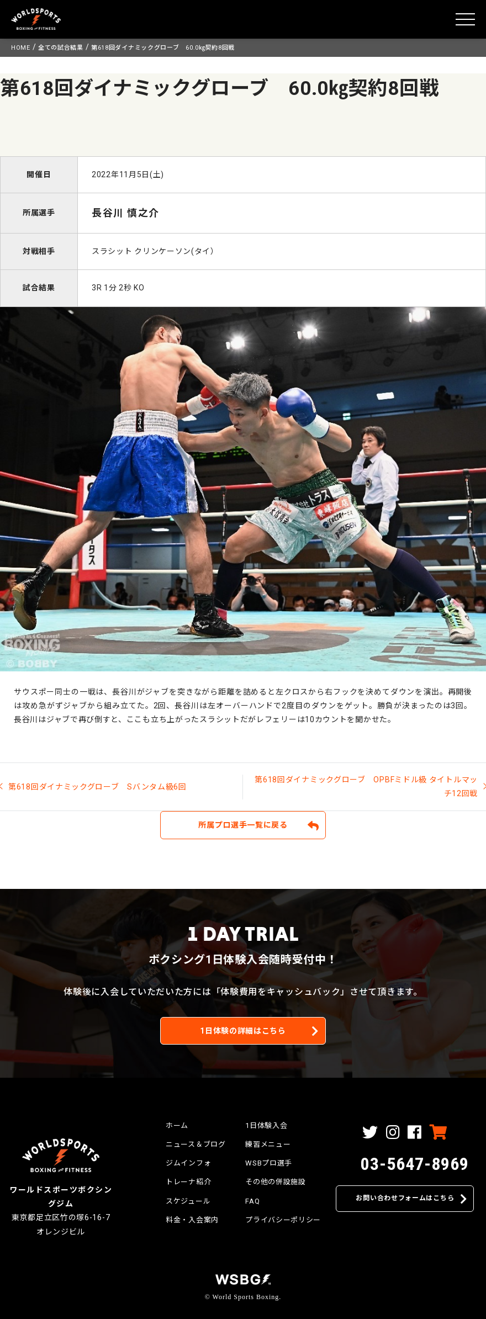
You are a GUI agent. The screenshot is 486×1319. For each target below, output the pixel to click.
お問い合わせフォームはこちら (405, 1198)
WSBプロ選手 (268, 1163)
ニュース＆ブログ (196, 1144)
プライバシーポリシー (283, 1220)
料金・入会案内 (192, 1220)
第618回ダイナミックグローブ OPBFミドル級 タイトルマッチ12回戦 (366, 786)
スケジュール (188, 1201)
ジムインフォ (188, 1163)
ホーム (177, 1125)
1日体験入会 (266, 1125)
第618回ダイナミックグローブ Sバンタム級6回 (97, 786)
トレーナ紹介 (188, 1182)
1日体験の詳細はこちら (243, 1030)
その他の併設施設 (275, 1182)
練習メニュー (267, 1144)
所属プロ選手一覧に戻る (243, 824)
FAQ (252, 1201)
